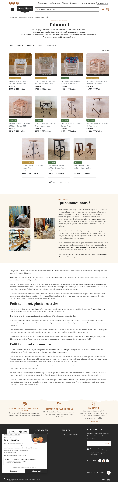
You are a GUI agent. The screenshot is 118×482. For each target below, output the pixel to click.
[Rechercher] (67, 9)
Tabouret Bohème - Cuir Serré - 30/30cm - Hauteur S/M (20, 124)
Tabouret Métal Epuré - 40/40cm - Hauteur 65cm (82, 167)
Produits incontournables (69, 434)
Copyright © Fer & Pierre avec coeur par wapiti (23, 480)
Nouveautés (65, 441)
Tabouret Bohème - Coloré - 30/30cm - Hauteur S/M (70, 82)
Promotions (65, 438)
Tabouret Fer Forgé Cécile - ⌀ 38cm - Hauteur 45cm (45, 124)
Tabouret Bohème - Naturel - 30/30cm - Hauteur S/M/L (45, 82)
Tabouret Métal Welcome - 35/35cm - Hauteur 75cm (57, 167)
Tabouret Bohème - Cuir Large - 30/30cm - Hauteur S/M (97, 82)
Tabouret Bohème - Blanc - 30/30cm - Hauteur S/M (18, 82)
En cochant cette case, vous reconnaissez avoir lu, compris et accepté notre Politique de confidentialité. (99, 452)
